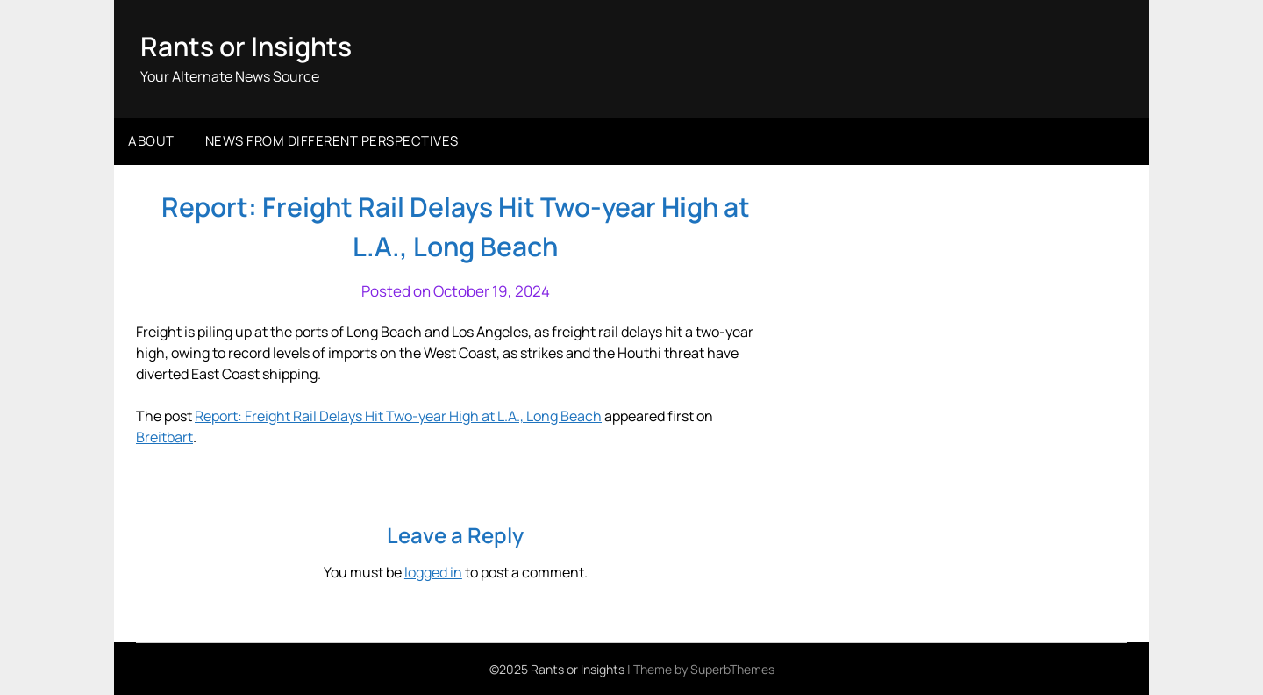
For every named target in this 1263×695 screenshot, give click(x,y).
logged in (433, 572)
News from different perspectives (332, 141)
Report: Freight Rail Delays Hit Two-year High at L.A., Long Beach (398, 416)
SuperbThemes (732, 669)
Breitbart (164, 437)
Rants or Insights (246, 46)
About (151, 141)
